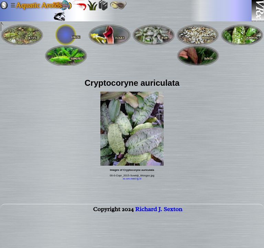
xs (124, 178)
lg (137, 178)
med (133, 178)
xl (140, 178)
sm (128, 178)
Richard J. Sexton (158, 210)
